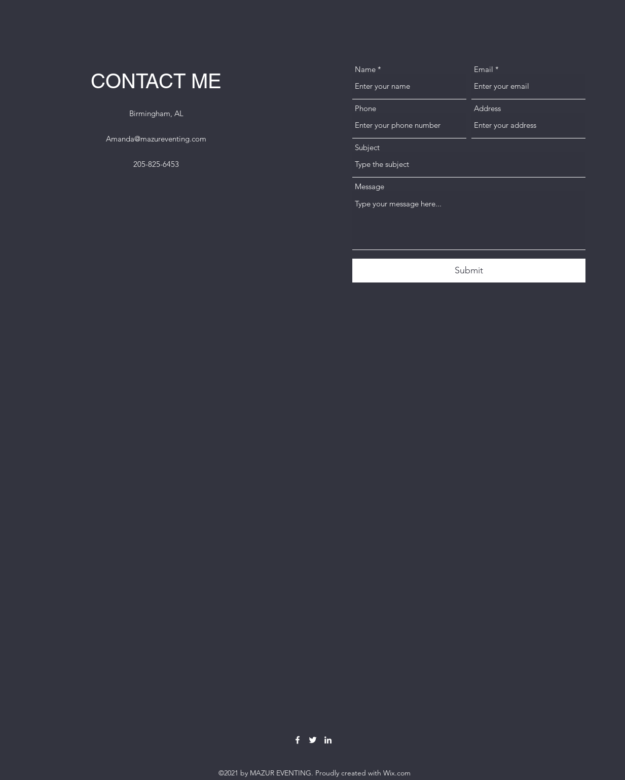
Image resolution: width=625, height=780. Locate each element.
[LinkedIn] (328, 740)
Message (369, 186)
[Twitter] (313, 740)
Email (483, 69)
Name (365, 69)
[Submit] (468, 270)
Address (487, 108)
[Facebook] (297, 740)
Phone (365, 108)
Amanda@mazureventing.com (156, 139)
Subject (367, 147)
